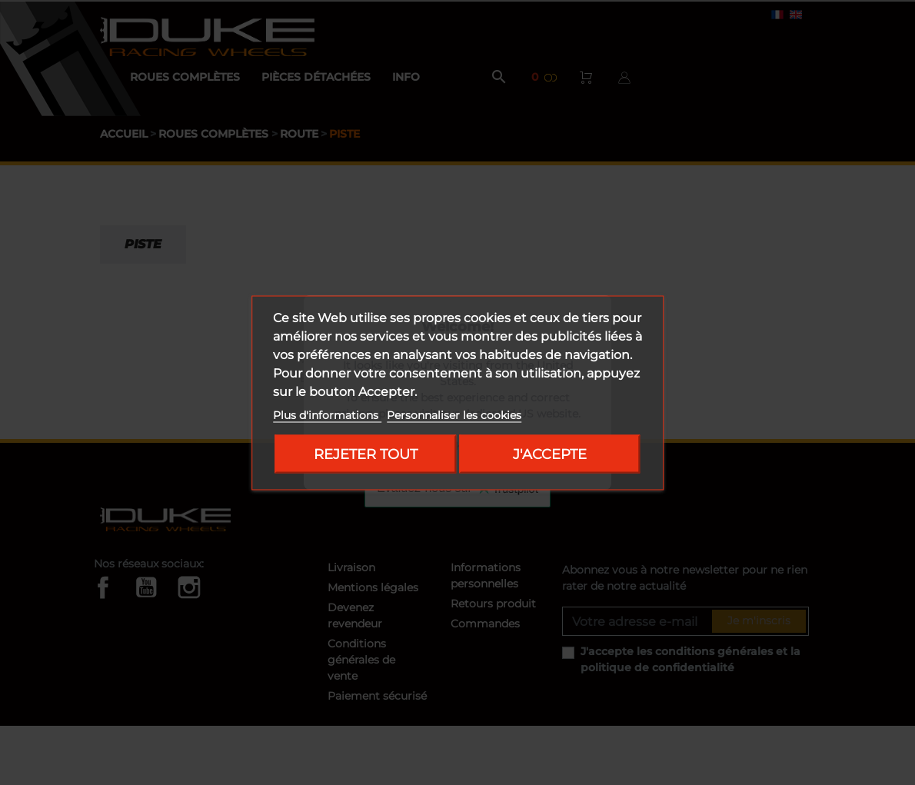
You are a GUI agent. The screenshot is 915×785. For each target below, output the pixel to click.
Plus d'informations (327, 414)
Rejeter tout (366, 453)
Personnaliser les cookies (454, 414)
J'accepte (550, 453)
